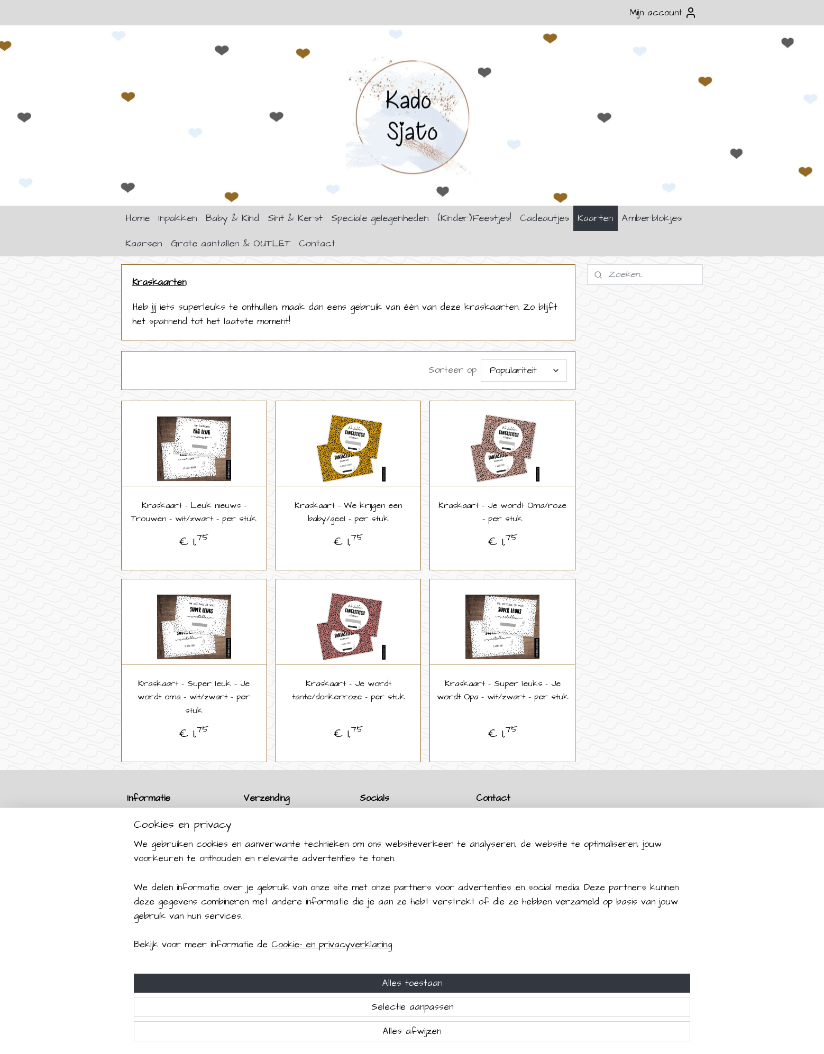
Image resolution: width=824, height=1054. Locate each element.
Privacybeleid (151, 883)
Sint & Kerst (295, 218)
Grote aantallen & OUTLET (230, 243)
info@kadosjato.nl (517, 883)
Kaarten (596, 218)
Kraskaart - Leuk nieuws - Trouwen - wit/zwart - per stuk (194, 512)
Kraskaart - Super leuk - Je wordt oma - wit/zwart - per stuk (194, 697)
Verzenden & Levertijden (173, 820)
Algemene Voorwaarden (170, 870)
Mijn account (663, 12)
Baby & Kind (232, 218)
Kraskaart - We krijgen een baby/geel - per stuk (348, 512)
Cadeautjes (544, 218)
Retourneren (151, 832)
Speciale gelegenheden (380, 218)
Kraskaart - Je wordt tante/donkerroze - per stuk (348, 690)
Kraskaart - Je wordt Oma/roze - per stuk (503, 512)
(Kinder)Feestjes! (474, 218)
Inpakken (177, 218)
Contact (317, 243)
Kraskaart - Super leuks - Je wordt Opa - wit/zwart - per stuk (503, 690)
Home (137, 218)
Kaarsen (143, 243)
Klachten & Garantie (163, 858)
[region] (342, 990)
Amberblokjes (652, 218)
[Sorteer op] (524, 370)
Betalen (140, 845)
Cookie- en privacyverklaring (319, 1033)
